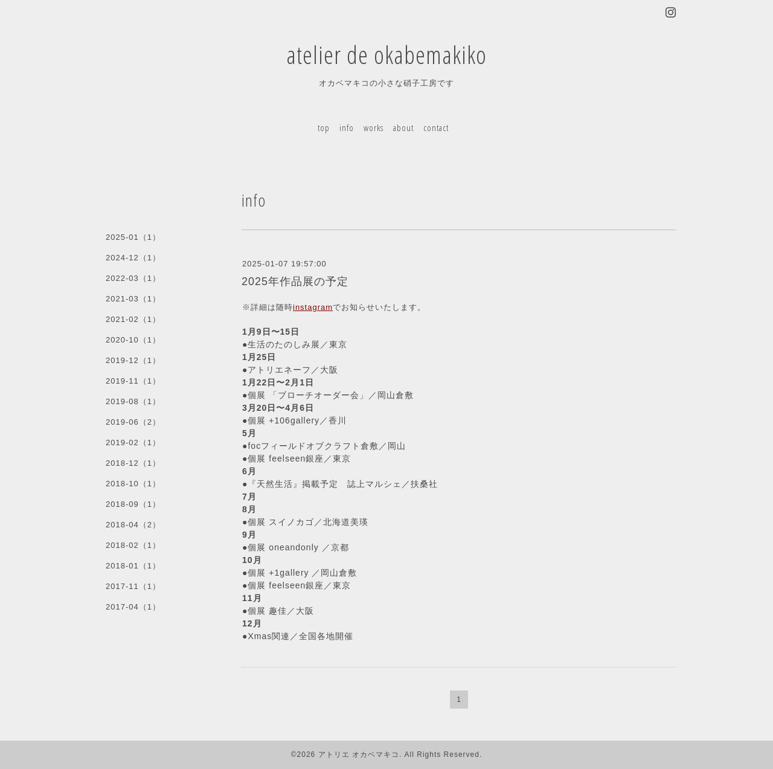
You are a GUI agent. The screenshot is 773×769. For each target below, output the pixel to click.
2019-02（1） (133, 442)
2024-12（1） (133, 257)
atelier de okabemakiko (386, 54)
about (403, 127)
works (373, 127)
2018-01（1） (133, 565)
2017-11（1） (133, 586)
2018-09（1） (133, 504)
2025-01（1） (133, 237)
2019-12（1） (133, 360)
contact (436, 127)
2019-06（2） (133, 421)
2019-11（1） (133, 380)
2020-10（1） (133, 339)
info (346, 127)
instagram (313, 307)
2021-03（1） (133, 298)
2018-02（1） (133, 545)
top (324, 127)
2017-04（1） (133, 606)
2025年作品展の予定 (295, 281)
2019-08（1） (133, 401)
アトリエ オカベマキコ (358, 754)
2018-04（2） (133, 524)
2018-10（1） (133, 483)
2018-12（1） (133, 463)
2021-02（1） (133, 319)
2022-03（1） (133, 278)
